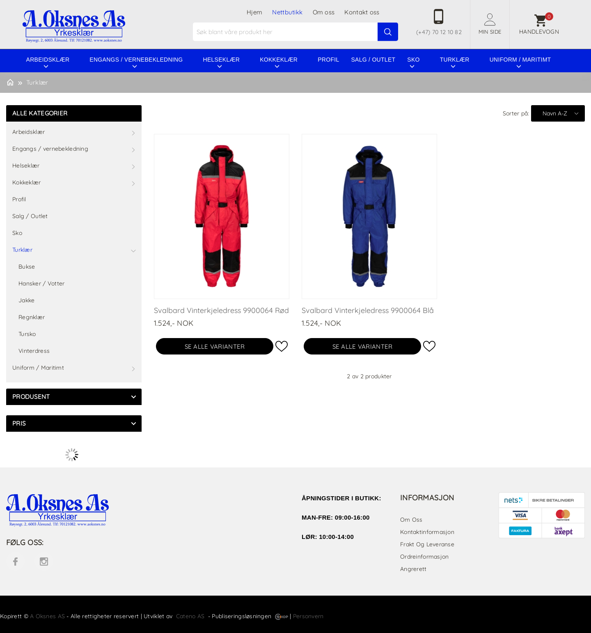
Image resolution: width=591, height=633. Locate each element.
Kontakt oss (361, 12)
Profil (328, 59)
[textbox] (296, 32)
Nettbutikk (287, 12)
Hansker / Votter (41, 283)
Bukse (26, 266)
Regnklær (31, 317)
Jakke (26, 300)
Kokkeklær (279, 59)
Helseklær (221, 59)
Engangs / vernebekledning (136, 59)
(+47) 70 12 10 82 (439, 32)
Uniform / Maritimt (520, 59)
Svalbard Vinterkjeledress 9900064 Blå (368, 310)
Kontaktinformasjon (427, 532)
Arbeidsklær (48, 59)
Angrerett (413, 569)
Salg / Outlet (373, 59)
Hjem (254, 12)
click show (133, 397)
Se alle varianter (215, 346)
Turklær (455, 59)
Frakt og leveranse (427, 544)
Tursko (27, 334)
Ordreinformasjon (424, 556)
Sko (413, 59)
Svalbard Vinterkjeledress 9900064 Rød (221, 310)
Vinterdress (34, 350)
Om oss (324, 12)
